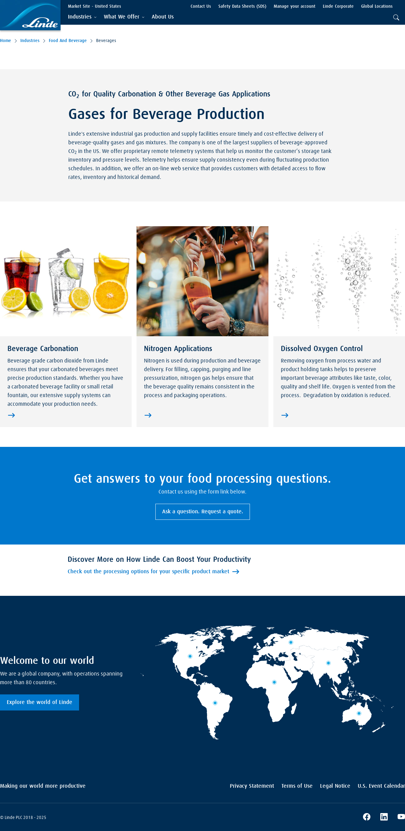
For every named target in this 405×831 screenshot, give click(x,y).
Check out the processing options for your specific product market (148, 571)
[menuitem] (163, 17)
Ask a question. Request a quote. (202, 512)
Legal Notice (335, 786)
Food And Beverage (68, 41)
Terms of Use (297, 786)
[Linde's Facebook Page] (366, 817)
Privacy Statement (252, 786)
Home (5, 41)
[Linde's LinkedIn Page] (384, 817)
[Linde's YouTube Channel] (401, 817)
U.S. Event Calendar (381, 786)
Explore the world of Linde (39, 702)
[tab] (82, 17)
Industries (30, 41)
